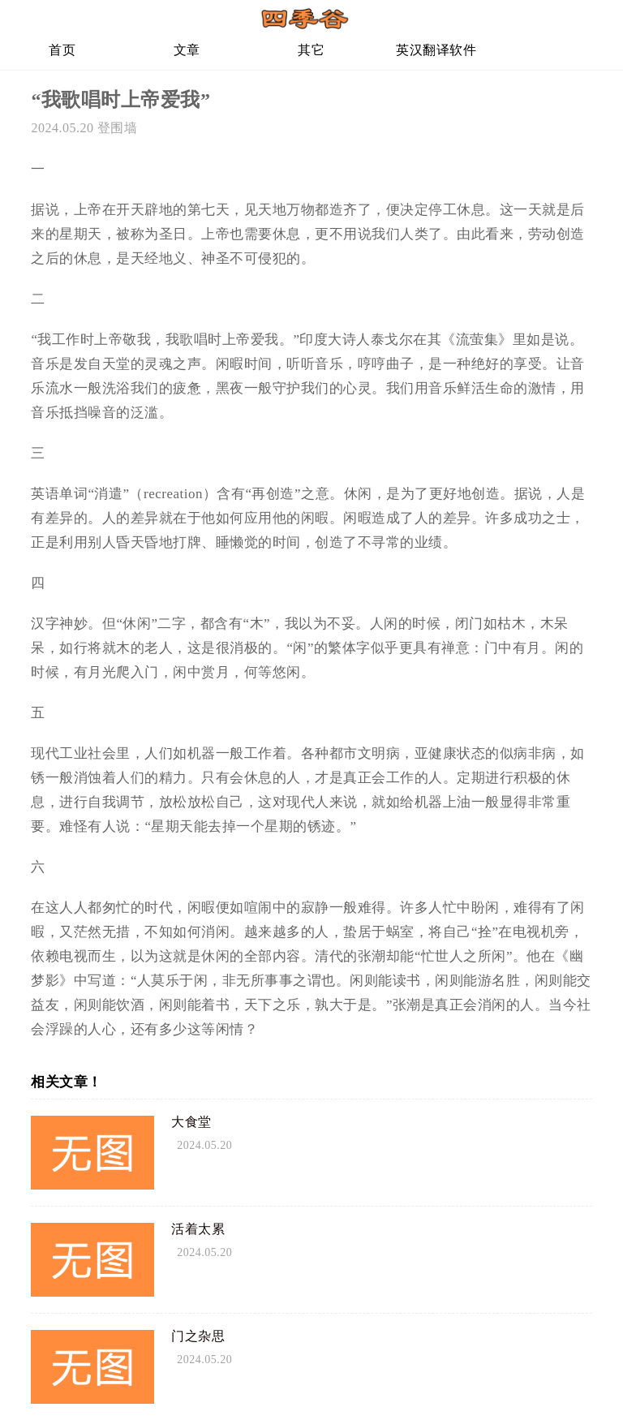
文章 (187, 50)
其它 (311, 50)
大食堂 (191, 1122)
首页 (62, 50)
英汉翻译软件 (436, 50)
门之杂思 (198, 1336)
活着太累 (198, 1229)
